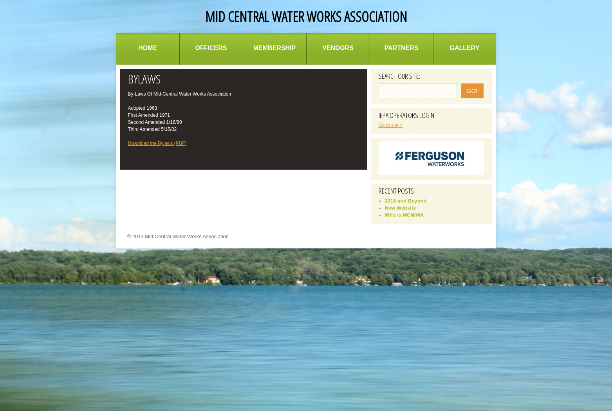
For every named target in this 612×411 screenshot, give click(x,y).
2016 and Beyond (406, 201)
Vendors (337, 48)
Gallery (465, 48)
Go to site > (391, 125)
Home (147, 48)
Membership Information (274, 55)
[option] (431, 158)
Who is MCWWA (404, 215)
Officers (211, 48)
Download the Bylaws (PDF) (157, 143)
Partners (402, 48)
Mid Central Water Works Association (306, 16)
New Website (400, 208)
